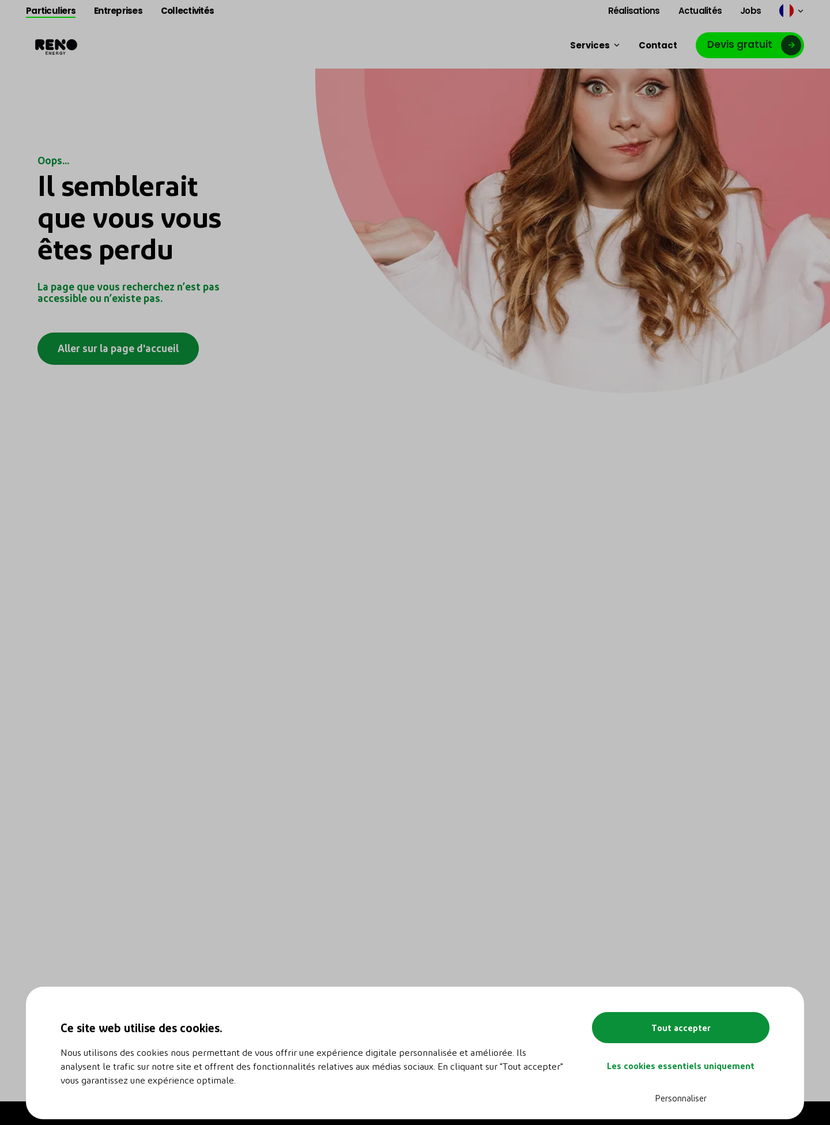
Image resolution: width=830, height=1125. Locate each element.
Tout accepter (681, 1027)
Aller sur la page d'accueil (118, 348)
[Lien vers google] (750, 45)
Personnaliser (681, 1098)
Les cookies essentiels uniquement (680, 1065)
